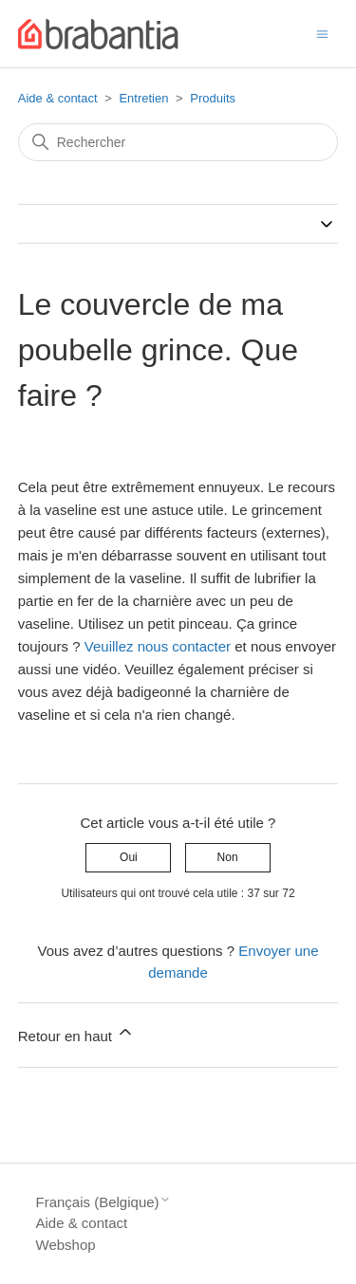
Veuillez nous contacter (157, 646)
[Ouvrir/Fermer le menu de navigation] (322, 33)
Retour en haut (76, 1033)
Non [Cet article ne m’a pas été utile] (227, 857)
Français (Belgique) (103, 1202)
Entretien (143, 98)
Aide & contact (58, 98)
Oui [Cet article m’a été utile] (129, 857)
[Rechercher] (178, 142)
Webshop (66, 1245)
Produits (212, 98)
